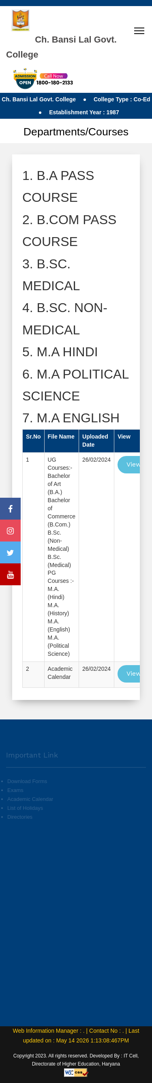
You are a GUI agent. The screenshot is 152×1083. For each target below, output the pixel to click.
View (133, 464)
